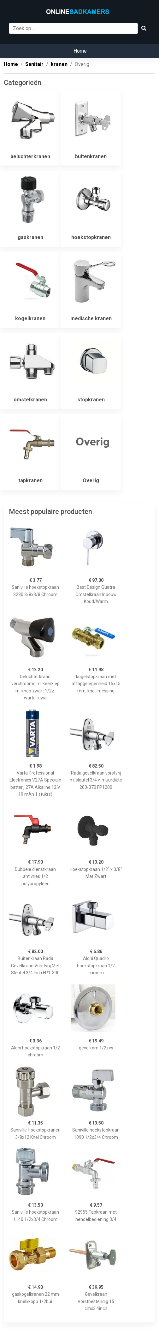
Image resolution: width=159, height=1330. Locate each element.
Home (80, 51)
